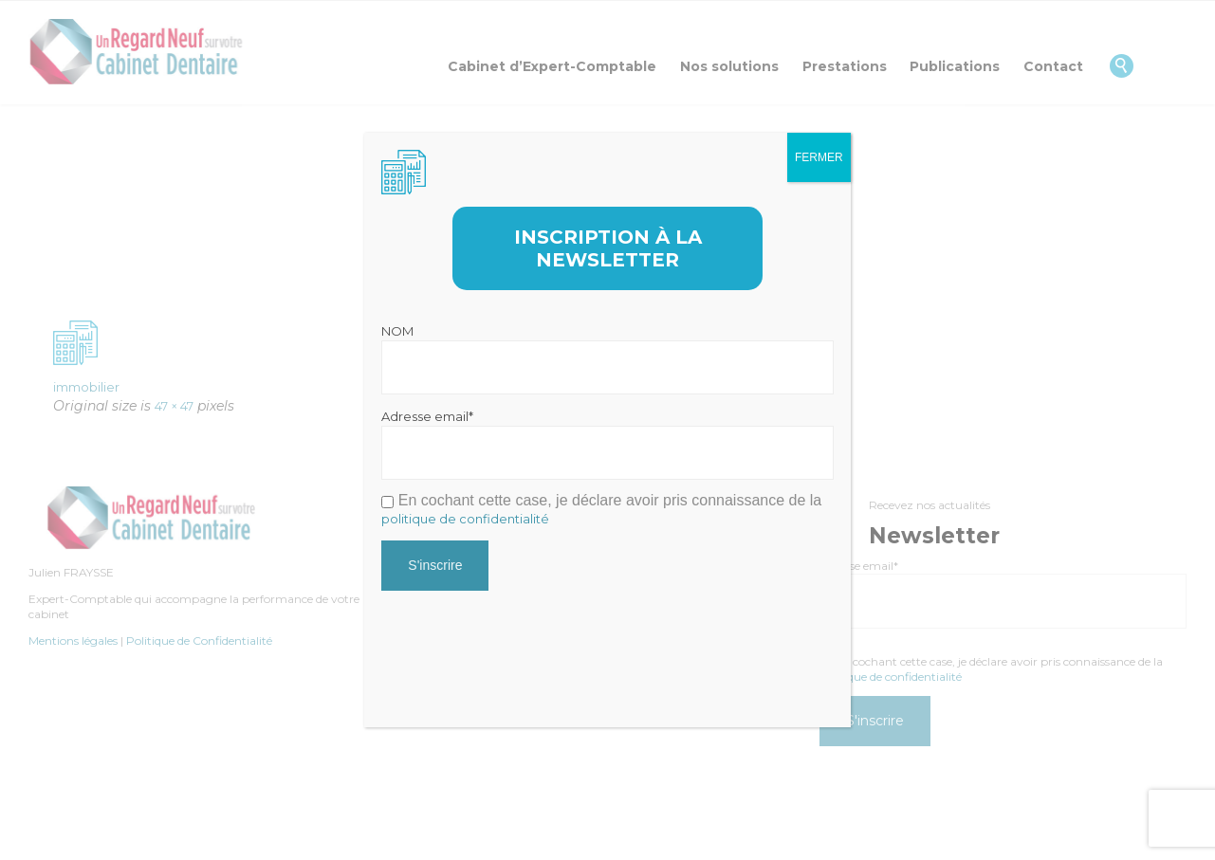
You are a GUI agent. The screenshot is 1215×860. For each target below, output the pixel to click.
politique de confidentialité (465, 518)
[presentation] (525, 640)
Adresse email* (427, 416)
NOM (397, 331)
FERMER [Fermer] (819, 157)
